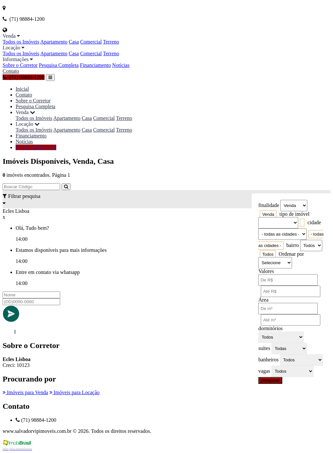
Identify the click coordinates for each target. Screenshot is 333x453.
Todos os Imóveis (21, 42)
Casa (74, 42)
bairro (292, 245)
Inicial (22, 89)
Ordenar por (291, 254)
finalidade (268, 205)
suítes (264, 348)
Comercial (91, 42)
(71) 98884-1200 (24, 77)
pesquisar (270, 380)
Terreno (111, 42)
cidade (314, 222)
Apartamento (54, 42)
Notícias (120, 65)
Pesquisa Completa (59, 65)
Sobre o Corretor (20, 65)
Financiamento (95, 65)
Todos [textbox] (267, 254)
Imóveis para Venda (25, 392)
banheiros (268, 359)
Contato (11, 71)
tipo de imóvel (294, 214)
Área (263, 300)
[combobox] (268, 214)
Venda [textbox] (268, 214)
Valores (266, 271)
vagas (264, 371)
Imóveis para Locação (74, 392)
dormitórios (270, 328)
